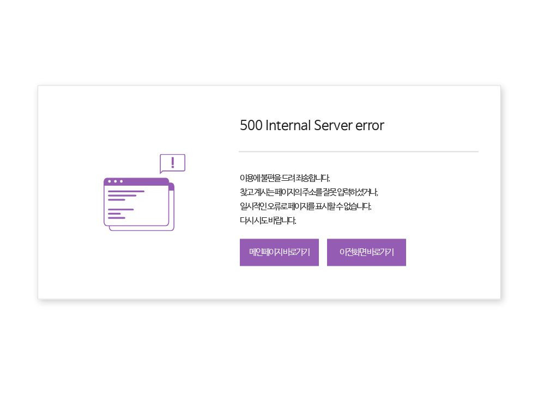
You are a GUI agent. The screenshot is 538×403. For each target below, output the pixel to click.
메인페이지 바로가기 (279, 252)
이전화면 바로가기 (366, 252)
